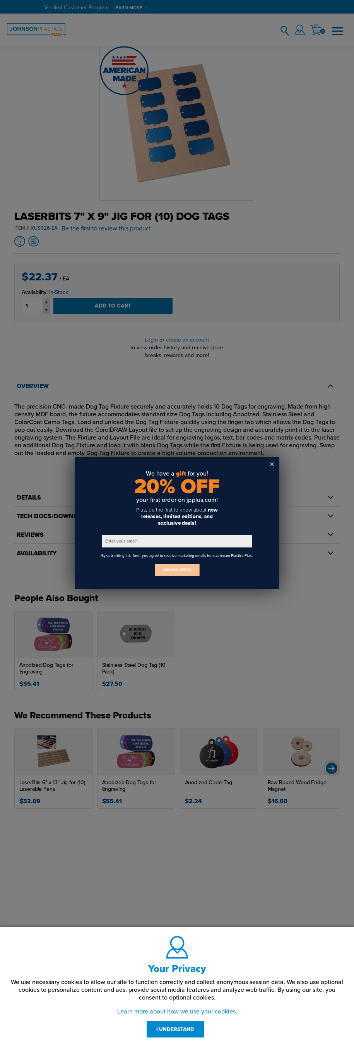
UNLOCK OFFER (177, 570)
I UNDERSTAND (175, 1029)
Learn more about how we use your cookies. (177, 1011)
